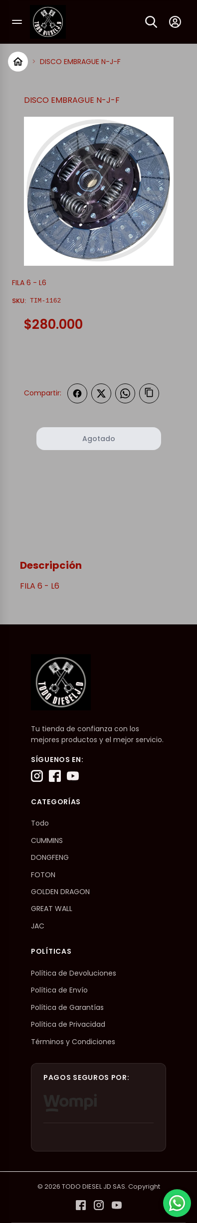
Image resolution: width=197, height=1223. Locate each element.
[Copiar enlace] (149, 393)
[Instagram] (37, 776)
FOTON (43, 875)
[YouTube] (73, 776)
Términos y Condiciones (73, 1042)
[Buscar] (151, 22)
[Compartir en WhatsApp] (125, 393)
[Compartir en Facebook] (77, 393)
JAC (37, 926)
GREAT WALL (51, 909)
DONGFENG (50, 857)
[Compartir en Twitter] (101, 393)
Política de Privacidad (68, 1024)
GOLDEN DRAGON (60, 892)
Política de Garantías (67, 1007)
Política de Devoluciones (73, 973)
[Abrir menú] (17, 22)
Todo (40, 823)
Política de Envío (59, 990)
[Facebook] (55, 776)
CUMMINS (47, 840)
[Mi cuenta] (175, 22)
